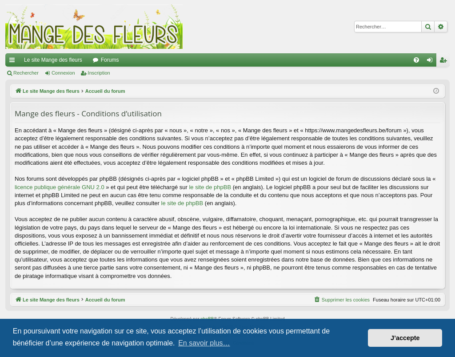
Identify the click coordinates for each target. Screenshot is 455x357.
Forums (110, 60)
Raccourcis (14, 62)
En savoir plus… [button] (204, 343)
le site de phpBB (210, 187)
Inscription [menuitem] (445, 62)
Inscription (99, 72)
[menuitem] (416, 60)
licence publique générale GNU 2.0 (59, 187)
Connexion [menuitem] (431, 62)
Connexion (63, 72)
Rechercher (26, 72)
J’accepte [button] (405, 337)
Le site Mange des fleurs (53, 60)
